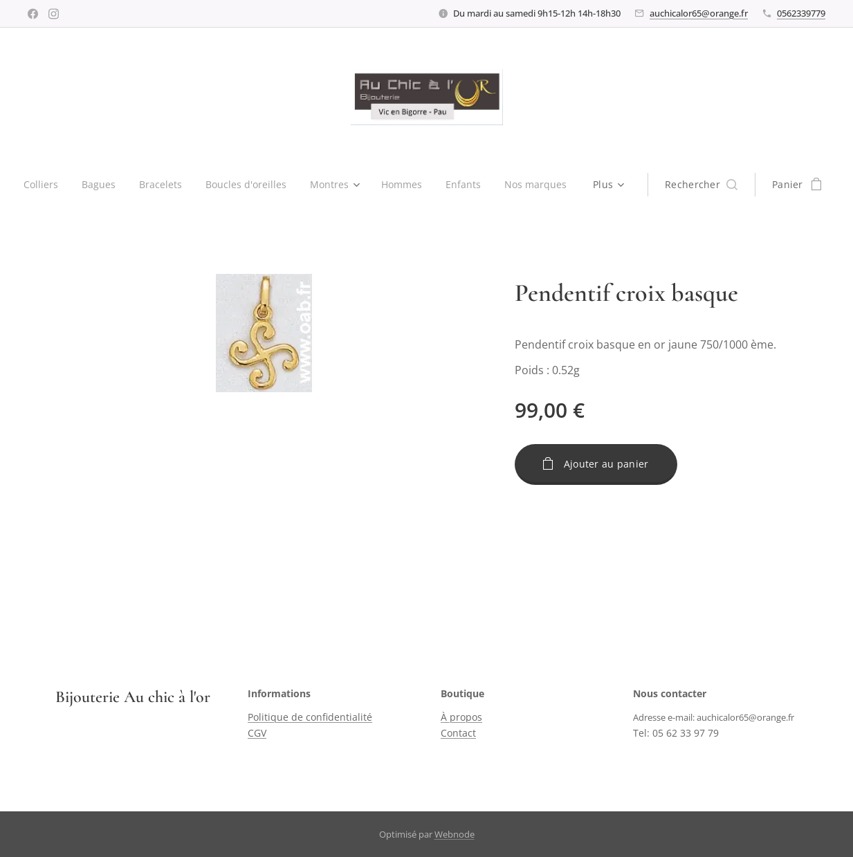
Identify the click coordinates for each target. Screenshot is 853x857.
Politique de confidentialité (310, 717)
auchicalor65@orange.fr (699, 13)
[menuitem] (40, 184)
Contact (458, 732)
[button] (708, 184)
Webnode (454, 834)
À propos (461, 717)
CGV (257, 732)
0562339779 (801, 13)
